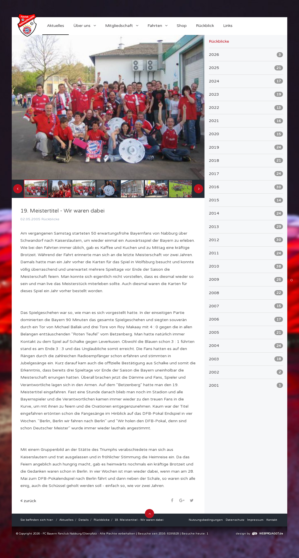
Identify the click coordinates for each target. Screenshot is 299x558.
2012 (246, 239)
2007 (246, 306)
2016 (246, 187)
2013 (246, 226)
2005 (246, 332)
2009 (246, 279)
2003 (246, 358)
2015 (246, 200)
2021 (246, 120)
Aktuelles (66, 520)
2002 (246, 372)
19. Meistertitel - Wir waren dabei (139, 520)
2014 (246, 213)
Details (83, 520)
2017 (246, 173)
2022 (246, 107)
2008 (246, 292)
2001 (246, 385)
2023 (246, 94)
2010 (246, 266)
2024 (246, 81)
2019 (246, 147)
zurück (28, 500)
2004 (246, 345)
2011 (246, 253)
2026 (246, 54)
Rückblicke (102, 520)
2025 (246, 67)
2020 (246, 134)
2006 (246, 319)
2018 (246, 160)
